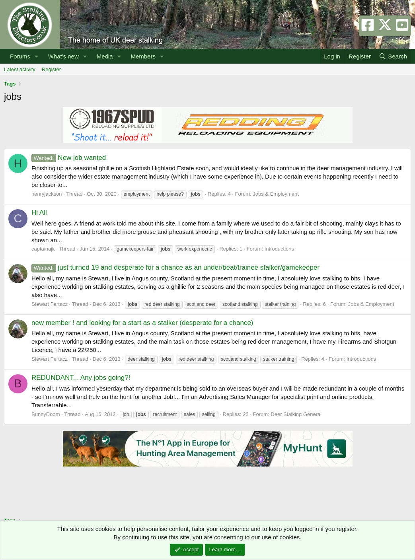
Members (143, 56)
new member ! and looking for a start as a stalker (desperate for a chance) (142, 323)
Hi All (39, 212)
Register (51, 69)
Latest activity (19, 69)
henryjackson (46, 194)
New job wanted (68, 157)
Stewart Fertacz (49, 304)
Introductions (279, 249)
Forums (20, 56)
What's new (63, 56)
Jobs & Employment (276, 194)
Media (105, 56)
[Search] (393, 56)
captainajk (43, 249)
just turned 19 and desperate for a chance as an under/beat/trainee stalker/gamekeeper (175, 267)
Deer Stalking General (296, 414)
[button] (36, 56)
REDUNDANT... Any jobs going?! (81, 377)
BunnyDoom (45, 414)
